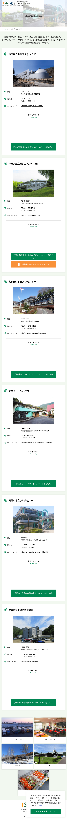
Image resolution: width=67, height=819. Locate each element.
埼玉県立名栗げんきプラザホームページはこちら (33, 147)
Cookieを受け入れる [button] (46, 811)
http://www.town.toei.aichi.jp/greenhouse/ (36, 443)
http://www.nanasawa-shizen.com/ (33, 333)
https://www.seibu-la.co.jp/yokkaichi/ (34, 552)
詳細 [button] (40, 805)
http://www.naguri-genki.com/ (32, 106)
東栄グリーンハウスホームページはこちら (33, 484)
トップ (4, 29)
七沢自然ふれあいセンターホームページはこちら (33, 374)
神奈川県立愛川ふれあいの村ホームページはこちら (33, 256)
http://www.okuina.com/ (29, 661)
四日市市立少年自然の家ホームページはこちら (33, 593)
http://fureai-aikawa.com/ (30, 215)
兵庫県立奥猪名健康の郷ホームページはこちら (33, 703)
